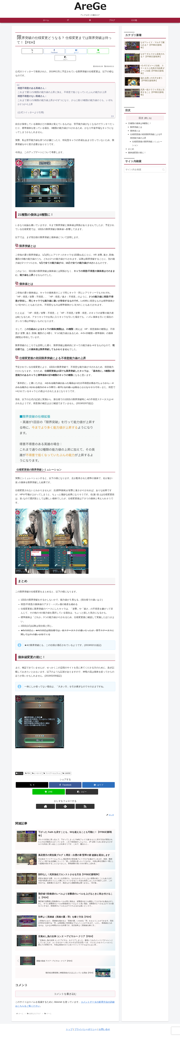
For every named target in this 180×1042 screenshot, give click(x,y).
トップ (69, 1024)
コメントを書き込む (65, 989)
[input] (145, 169)
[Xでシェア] (32, 51)
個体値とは (135, 131)
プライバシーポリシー (85, 1024)
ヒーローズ (37, 766)
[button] (99, 51)
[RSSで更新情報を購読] (71, 799)
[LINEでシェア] (82, 51)
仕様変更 (66, 766)
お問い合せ (104, 1024)
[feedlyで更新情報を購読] (65, 799)
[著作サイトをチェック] (59, 799)
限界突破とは (136, 127)
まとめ (131, 149)
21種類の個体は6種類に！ (139, 123)
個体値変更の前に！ (137, 152)
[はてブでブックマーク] (65, 51)
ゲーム (19, 766)
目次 (141, 118)
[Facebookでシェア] (48, 51)
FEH (27, 766)
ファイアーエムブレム (52, 766)
